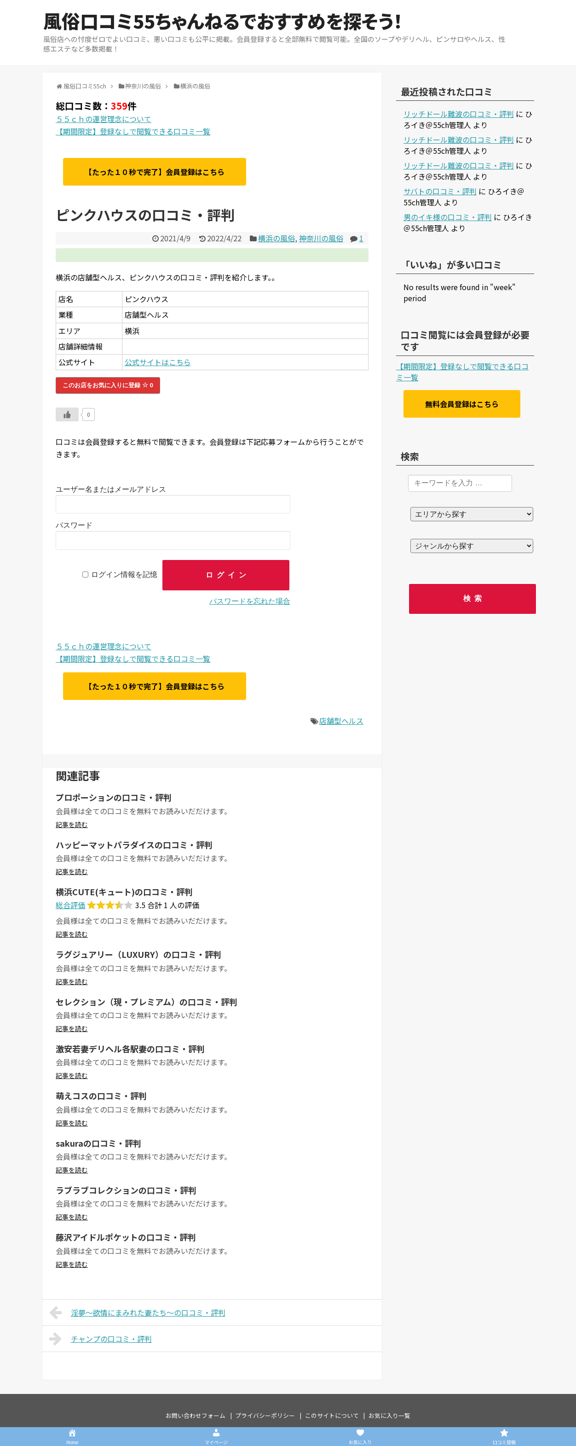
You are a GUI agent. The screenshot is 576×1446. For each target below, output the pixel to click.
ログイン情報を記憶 (124, 575)
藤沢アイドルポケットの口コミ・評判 (126, 1237)
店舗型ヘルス (341, 720)
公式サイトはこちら (158, 361)
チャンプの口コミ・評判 (100, 1338)
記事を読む (72, 824)
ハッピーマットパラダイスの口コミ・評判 (134, 845)
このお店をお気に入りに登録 (108, 385)
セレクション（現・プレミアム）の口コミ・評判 (146, 1002)
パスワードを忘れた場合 (249, 601)
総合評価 (70, 904)
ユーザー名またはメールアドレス (111, 489)
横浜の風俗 (276, 238)
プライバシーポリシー (265, 1415)
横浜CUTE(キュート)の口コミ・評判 (124, 892)
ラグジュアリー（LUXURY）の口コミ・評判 (138, 954)
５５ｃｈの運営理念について (103, 118)
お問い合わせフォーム (195, 1415)
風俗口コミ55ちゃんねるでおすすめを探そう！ (223, 20)
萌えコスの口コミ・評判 (101, 1096)
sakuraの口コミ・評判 (98, 1143)
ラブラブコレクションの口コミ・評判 (126, 1190)
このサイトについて (332, 1415)
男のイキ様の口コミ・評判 (447, 216)
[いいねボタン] (67, 414)
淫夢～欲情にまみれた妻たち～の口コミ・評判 (137, 1312)
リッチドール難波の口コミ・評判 (458, 113)
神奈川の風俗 (321, 238)
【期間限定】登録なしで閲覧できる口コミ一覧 (133, 131)
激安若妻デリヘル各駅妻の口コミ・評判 (130, 1049)
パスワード (74, 525)
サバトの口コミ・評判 (440, 191)
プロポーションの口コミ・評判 (114, 797)
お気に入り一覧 (389, 1415)
